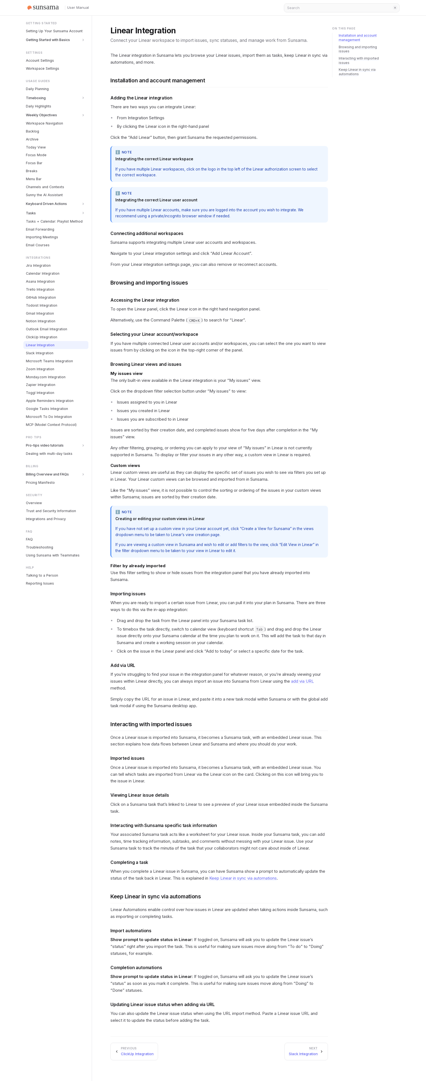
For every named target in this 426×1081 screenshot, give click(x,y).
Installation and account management (157, 80)
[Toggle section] (83, 40)
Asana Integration (40, 281)
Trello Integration (40, 289)
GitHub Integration (41, 297)
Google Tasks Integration (47, 409)
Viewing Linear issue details (139, 795)
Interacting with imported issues (151, 724)
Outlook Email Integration (46, 329)
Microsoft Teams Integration (49, 361)
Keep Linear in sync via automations (243, 878)
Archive (32, 139)
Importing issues (127, 593)
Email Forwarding (40, 229)
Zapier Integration (40, 385)
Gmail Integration (40, 313)
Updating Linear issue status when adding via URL (162, 1004)
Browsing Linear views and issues (145, 364)
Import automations (130, 930)
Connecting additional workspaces (146, 233)
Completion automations (136, 967)
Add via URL (122, 665)
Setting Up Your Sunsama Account (54, 31)
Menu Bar (34, 179)
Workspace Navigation (44, 123)
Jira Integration (38, 265)
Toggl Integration (40, 393)
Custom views (125, 465)
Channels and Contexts (45, 187)
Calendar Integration (42, 273)
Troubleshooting (39, 547)
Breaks (31, 171)
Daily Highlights (38, 106)
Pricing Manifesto (40, 482)
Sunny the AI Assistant (44, 195)
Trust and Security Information (51, 511)
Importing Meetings (42, 237)
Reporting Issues (40, 583)
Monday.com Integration (46, 377)
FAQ (29, 539)
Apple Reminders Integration (50, 401)
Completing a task (129, 862)
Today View (36, 147)
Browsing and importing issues (149, 282)
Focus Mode (36, 155)
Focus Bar (34, 163)
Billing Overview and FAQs (47, 474)
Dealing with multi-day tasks (49, 454)
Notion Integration (40, 321)
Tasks (31, 213)
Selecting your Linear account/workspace (154, 334)
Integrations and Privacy (46, 519)
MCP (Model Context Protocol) (51, 425)
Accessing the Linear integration (144, 300)
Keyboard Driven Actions (46, 204)
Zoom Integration (40, 369)
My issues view (126, 373)
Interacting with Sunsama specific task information (163, 825)
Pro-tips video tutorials (45, 445)
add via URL (302, 681)
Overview (34, 503)
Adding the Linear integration (141, 98)
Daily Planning (37, 89)
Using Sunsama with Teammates (53, 555)
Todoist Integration (41, 305)
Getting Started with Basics (48, 40)
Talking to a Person (42, 575)
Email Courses (38, 245)
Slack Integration (39, 353)
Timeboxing (36, 98)
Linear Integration (40, 345)
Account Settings (40, 60)
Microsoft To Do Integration (49, 417)
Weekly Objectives (41, 115)
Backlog (32, 131)
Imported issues (127, 758)
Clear (395, 7)
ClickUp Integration (41, 337)
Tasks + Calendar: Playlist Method (54, 221)
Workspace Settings (42, 68)
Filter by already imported (137, 565)
